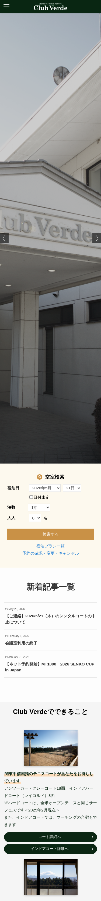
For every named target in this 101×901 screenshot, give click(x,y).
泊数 (11, 507)
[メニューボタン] (6, 6)
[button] (4, 238)
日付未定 (39, 497)
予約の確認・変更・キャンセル (50, 553)
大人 (11, 517)
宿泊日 (13, 488)
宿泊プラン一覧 (50, 546)
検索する (51, 534)
